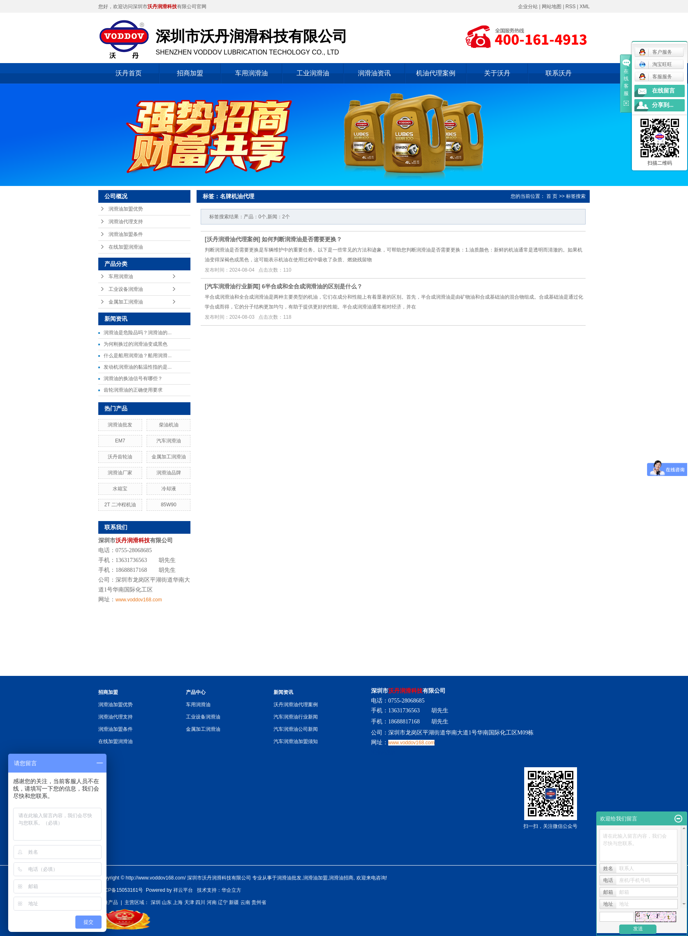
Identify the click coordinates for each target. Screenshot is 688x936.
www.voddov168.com (138, 600)
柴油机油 (169, 425)
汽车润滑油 (168, 441)
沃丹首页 (128, 73)
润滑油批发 (120, 425)
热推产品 (108, 902)
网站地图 (552, 6)
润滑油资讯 (374, 73)
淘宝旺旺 (655, 64)
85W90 (169, 505)
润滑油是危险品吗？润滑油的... (138, 332)
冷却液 (168, 489)
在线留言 (663, 91)
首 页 (551, 196)
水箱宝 (120, 489)
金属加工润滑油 (126, 302)
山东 (167, 902)
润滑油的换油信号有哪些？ (133, 378)
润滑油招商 (341, 878)
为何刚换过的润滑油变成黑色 (135, 344)
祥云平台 (183, 890)
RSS (571, 6)
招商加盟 (190, 73)
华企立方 (231, 890)
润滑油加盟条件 (126, 234)
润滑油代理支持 (126, 221)
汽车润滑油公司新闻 (296, 729)
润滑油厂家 (120, 473)
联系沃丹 (558, 73)
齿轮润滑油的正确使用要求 (133, 390)
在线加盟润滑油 (126, 247)
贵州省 (258, 902)
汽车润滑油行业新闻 (232, 286)
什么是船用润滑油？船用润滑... (138, 355)
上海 (178, 902)
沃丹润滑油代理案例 (232, 239)
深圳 (156, 902)
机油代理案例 (435, 73)
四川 (200, 902)
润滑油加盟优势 (126, 209)
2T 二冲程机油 (120, 505)
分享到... (663, 105)
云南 (245, 902)
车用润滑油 (251, 73)
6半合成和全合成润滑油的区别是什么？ (312, 286)
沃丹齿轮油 (120, 457)
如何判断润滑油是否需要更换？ (302, 239)
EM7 (120, 441)
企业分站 (528, 6)
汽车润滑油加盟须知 (296, 741)
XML (584, 6)
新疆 (234, 902)
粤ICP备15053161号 (120, 890)
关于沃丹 (497, 73)
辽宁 (223, 902)
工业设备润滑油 (126, 289)
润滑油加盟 (315, 878)
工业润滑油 (312, 73)
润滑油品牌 (168, 473)
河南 (212, 902)
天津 (189, 902)
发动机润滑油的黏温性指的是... (138, 367)
